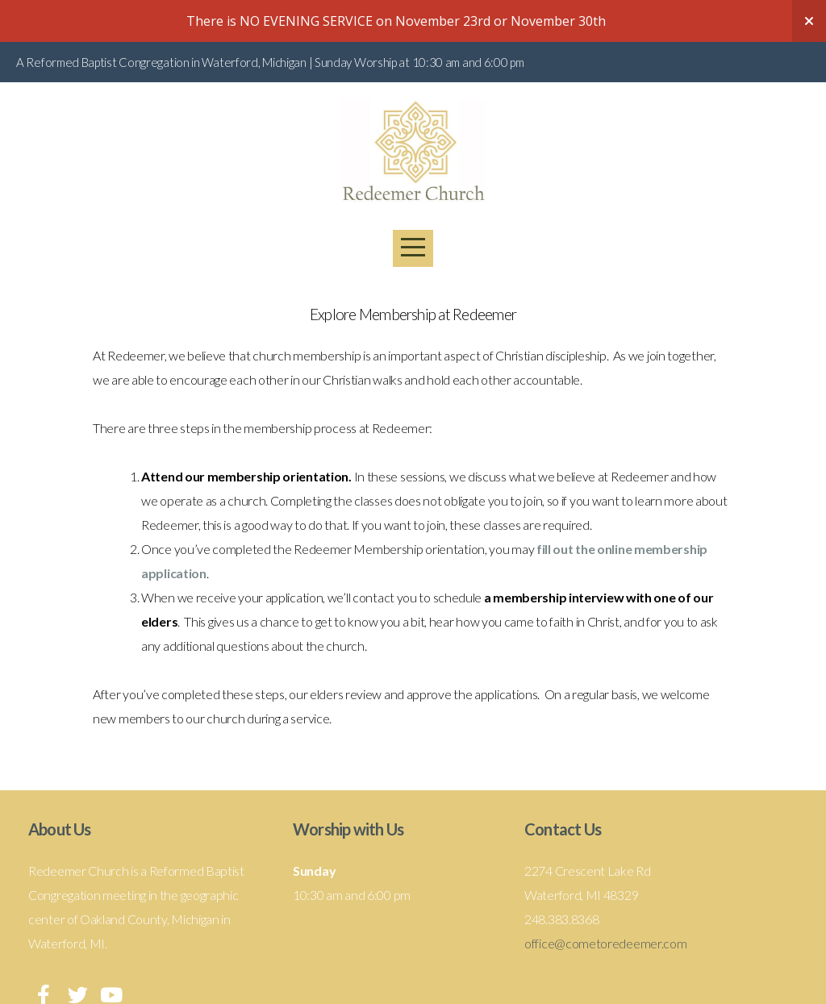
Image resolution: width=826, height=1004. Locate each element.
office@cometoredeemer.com (605, 943)
